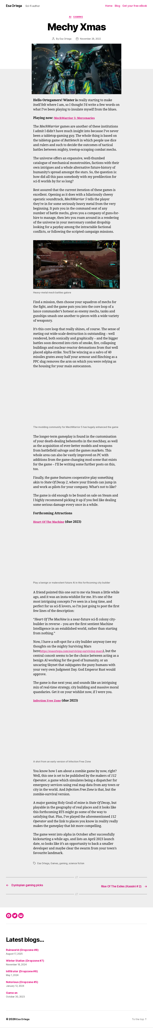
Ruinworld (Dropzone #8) (22, 950)
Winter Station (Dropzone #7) (25, 961)
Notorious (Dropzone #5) (22, 982)
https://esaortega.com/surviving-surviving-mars (75, 652)
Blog (117, 5)
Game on (11, 993)
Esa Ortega (15, 6)
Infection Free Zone (48, 701)
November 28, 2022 (90, 39)
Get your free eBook (134, 5)
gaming (64, 864)
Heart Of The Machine (50, 523)
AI (70, 17)
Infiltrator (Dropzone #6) (22, 971)
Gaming (79, 17)
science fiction (77, 864)
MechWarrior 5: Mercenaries (77, 119)
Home (108, 5)
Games (55, 864)
